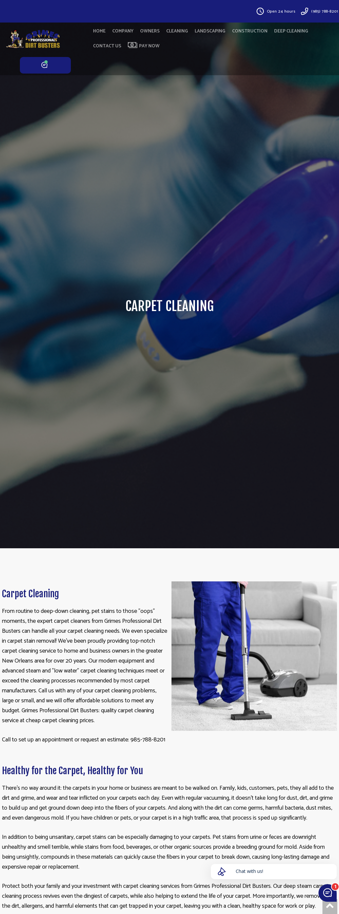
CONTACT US (107, 46)
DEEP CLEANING (291, 31)
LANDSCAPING (210, 31)
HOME (99, 31)
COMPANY (122, 31)
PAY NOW (144, 46)
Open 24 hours (281, 11)
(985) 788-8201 (324, 11)
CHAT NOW (45, 65)
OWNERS (150, 31)
